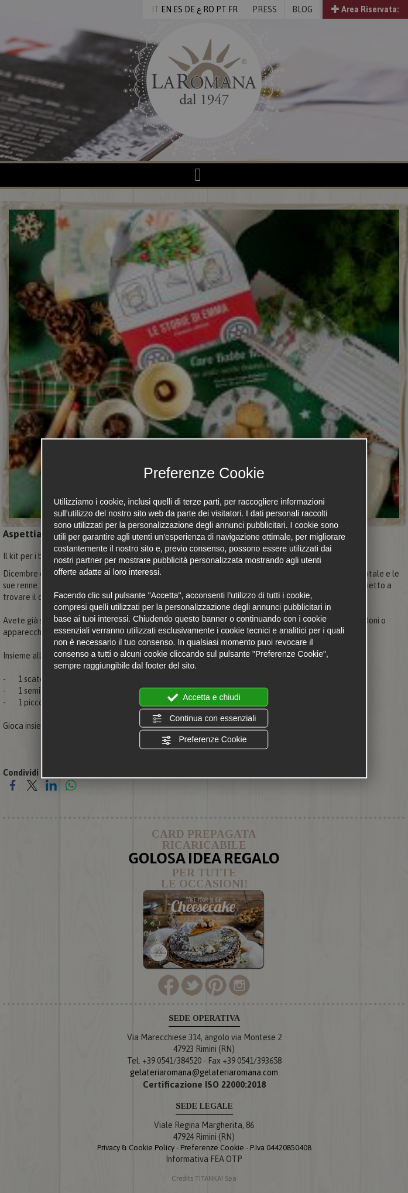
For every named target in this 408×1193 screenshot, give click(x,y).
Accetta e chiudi (204, 697)
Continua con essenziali (204, 719)
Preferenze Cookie (204, 740)
